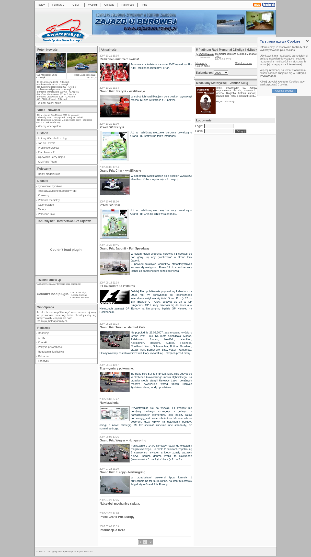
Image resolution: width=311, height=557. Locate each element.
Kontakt (42, 342)
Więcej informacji (225, 101)
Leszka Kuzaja (78, 295)
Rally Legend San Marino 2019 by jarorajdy (58, 115)
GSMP (76, 4)
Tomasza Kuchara (80, 297)
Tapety (42, 209)
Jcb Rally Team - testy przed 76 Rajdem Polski (59, 117)
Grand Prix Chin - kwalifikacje (120, 170)
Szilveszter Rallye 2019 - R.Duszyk (54, 89)
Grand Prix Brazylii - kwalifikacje (122, 91)
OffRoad (109, 4)
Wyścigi (93, 4)
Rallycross (127, 4)
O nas (41, 337)
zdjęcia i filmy (228, 96)
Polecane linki (46, 214)
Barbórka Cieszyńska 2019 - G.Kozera (56, 96)
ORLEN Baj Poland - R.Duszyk (52, 99)
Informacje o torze (112, 530)
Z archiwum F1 (47, 152)
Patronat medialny (49, 200)
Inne (144, 4)
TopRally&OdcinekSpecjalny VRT (58, 190)
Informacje (201, 63)
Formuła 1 (58, 4)
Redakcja (43, 333)
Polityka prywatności (50, 346)
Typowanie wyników (50, 186)
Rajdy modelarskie (49, 173)
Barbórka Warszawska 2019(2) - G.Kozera (58, 92)
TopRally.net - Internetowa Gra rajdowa (64, 221)
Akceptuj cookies (284, 90)
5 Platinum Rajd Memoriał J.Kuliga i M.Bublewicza (231, 49)
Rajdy (41, 4)
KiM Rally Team (47, 161)
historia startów (246, 93)
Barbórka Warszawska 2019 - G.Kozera (56, 94)
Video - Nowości (48, 110)
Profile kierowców (48, 147)
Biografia (231, 93)
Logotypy (43, 360)
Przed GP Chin (110, 205)
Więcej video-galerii (49, 126)
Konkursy (43, 195)
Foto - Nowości (47, 49)
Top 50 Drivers (46, 143)
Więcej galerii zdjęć (49, 102)
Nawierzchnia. (109, 402)
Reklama (43, 356)
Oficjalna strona (243, 63)
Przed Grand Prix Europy (117, 517)
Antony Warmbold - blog (52, 138)
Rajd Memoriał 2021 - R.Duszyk (52, 84)
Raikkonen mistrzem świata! (119, 59)
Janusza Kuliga (78, 292)
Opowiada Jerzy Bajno (51, 156)
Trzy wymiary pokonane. (117, 368)
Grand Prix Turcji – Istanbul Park (122, 327)
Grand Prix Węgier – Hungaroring (123, 440)
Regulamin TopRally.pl (51, 351)
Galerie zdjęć (46, 204)
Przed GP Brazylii (112, 127)
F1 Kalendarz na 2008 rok (117, 286)
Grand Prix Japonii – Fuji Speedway (125, 248)
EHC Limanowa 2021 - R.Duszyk (53, 82)
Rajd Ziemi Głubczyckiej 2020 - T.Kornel (56, 87)
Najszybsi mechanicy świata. (120, 503)
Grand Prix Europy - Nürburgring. (123, 472)
